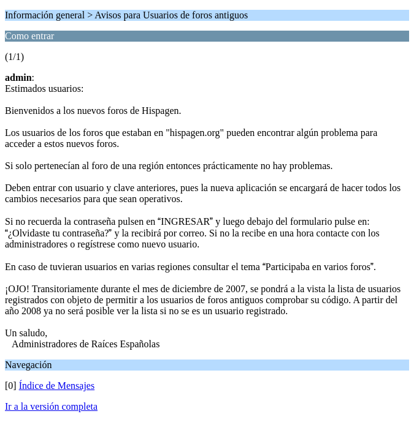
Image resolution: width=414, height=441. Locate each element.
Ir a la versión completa (51, 406)
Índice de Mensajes (57, 385)
